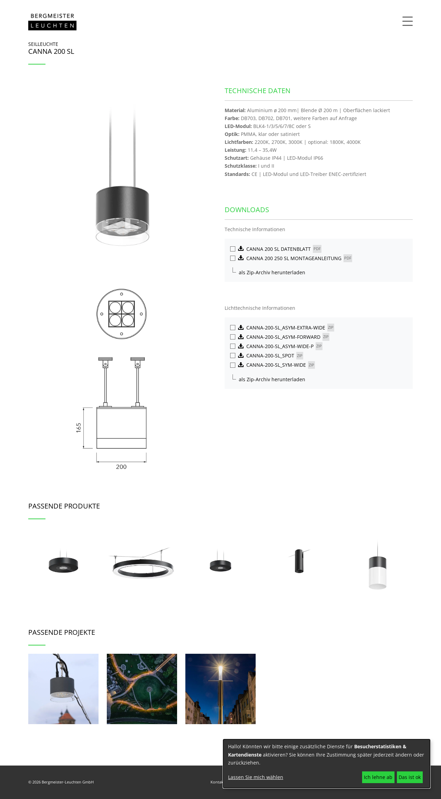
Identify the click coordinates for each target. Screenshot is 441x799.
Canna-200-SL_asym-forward (283, 337)
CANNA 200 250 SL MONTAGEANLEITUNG (293, 258)
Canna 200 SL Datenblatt (278, 249)
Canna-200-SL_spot (270, 355)
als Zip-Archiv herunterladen (272, 272)
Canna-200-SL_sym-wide (276, 365)
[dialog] (326, 763)
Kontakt (218, 782)
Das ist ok (410, 777)
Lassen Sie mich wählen (255, 777)
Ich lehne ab (378, 777)
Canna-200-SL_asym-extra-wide (285, 327)
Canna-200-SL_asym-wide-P (280, 346)
